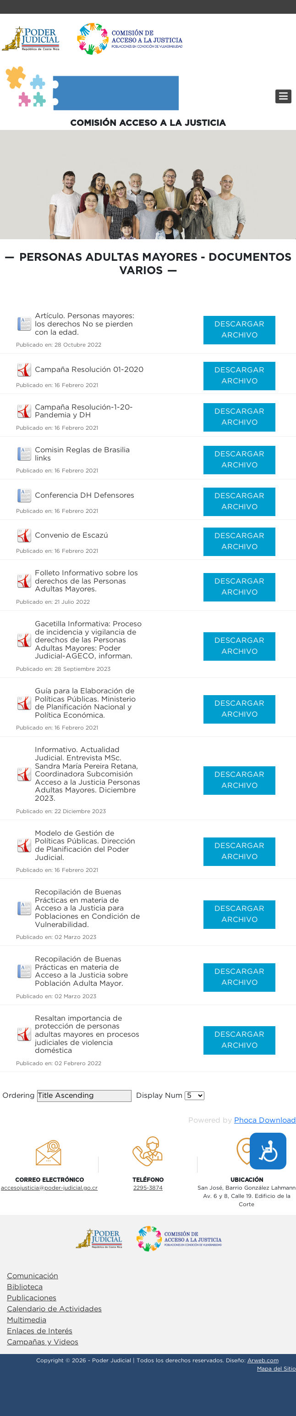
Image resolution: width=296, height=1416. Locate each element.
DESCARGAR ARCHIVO (239, 330)
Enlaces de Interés (39, 1331)
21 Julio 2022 (72, 602)
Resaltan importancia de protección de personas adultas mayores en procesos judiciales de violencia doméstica (87, 1034)
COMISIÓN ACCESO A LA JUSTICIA (148, 123)
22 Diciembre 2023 (80, 811)
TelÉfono (148, 1180)
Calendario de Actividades (54, 1309)
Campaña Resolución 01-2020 (89, 369)
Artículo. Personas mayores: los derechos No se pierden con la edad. (84, 324)
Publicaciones (31, 1298)
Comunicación (32, 1276)
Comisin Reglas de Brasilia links (82, 454)
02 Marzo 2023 (75, 937)
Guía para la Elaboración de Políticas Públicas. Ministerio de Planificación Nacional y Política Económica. (85, 703)
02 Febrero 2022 (78, 1063)
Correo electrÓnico (49, 1180)
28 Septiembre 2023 (82, 669)
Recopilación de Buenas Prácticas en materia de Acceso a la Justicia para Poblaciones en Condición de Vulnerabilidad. (87, 908)
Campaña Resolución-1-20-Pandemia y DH (84, 411)
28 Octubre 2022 (78, 345)
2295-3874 (148, 1188)
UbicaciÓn (246, 1180)
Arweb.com (263, 1360)
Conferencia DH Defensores (84, 495)
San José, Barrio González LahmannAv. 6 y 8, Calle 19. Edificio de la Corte (246, 1196)
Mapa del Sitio (276, 1368)
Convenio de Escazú (71, 535)
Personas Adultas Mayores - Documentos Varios (155, 264)
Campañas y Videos (42, 1342)
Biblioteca (25, 1287)
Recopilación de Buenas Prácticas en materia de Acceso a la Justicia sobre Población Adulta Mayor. (81, 971)
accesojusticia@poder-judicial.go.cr (49, 1188)
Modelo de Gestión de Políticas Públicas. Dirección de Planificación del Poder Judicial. (85, 845)
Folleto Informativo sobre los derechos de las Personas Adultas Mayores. (86, 581)
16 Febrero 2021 (76, 385)
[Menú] (283, 96)
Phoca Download (265, 1120)
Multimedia (26, 1320)
